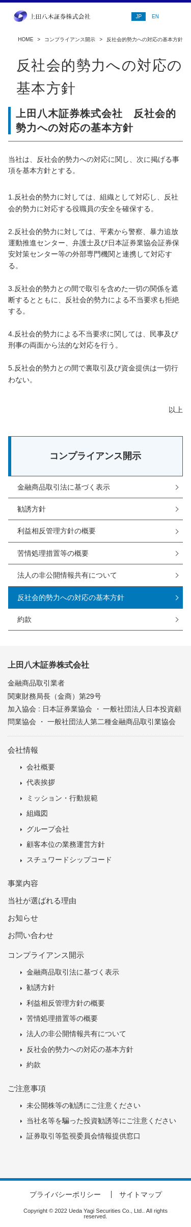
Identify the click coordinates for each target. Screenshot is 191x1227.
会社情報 (23, 750)
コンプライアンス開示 (69, 39)
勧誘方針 (31, 509)
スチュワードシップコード (69, 859)
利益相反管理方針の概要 (56, 531)
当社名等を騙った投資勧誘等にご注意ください (101, 1121)
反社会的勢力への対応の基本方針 (70, 597)
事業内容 (23, 883)
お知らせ (23, 918)
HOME (25, 39)
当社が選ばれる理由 (42, 900)
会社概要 (40, 767)
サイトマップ (140, 1194)
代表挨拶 (40, 782)
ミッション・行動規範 (62, 798)
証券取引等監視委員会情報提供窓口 (83, 1136)
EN (155, 16)
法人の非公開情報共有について (67, 575)
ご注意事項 (27, 1088)
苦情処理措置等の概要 (53, 553)
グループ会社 (47, 829)
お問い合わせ (30, 935)
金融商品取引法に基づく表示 (63, 487)
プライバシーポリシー (65, 1194)
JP (138, 16)
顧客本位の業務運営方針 (65, 844)
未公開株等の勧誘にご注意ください (83, 1105)
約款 (24, 619)
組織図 (37, 813)
